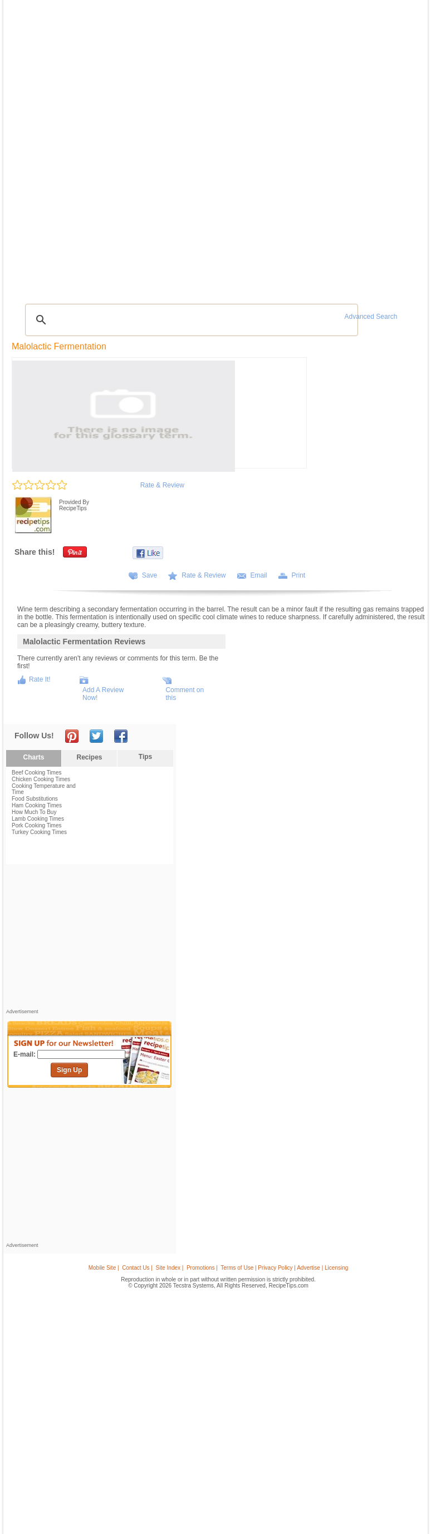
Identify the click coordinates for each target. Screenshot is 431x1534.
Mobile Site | (104, 1268)
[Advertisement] (89, 939)
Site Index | (170, 1268)
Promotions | (202, 1268)
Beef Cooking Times (37, 773)
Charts (33, 757)
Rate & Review (162, 485)
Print (299, 575)
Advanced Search (371, 316)
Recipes (89, 757)
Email (259, 575)
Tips (145, 757)
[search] (190, 320)
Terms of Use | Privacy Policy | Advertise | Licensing (284, 1268)
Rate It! (40, 679)
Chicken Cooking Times (41, 779)
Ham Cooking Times (37, 805)
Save (149, 575)
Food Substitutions (35, 799)
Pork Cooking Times (36, 825)
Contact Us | (137, 1268)
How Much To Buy (34, 812)
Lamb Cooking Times (38, 819)
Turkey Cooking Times (39, 832)
